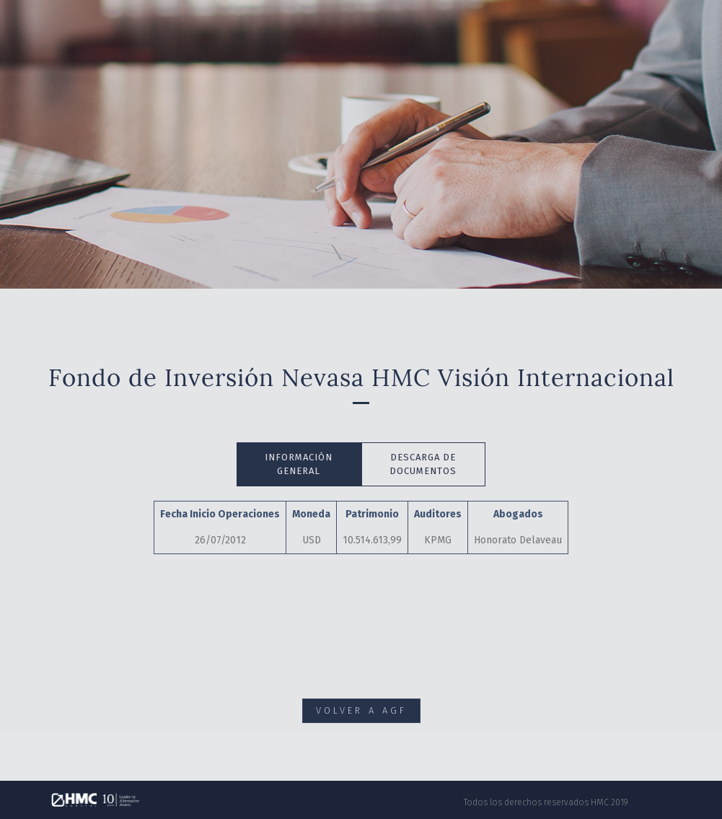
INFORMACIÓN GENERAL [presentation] (299, 464)
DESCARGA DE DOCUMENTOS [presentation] (423, 464)
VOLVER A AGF (361, 710)
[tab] (299, 464)
